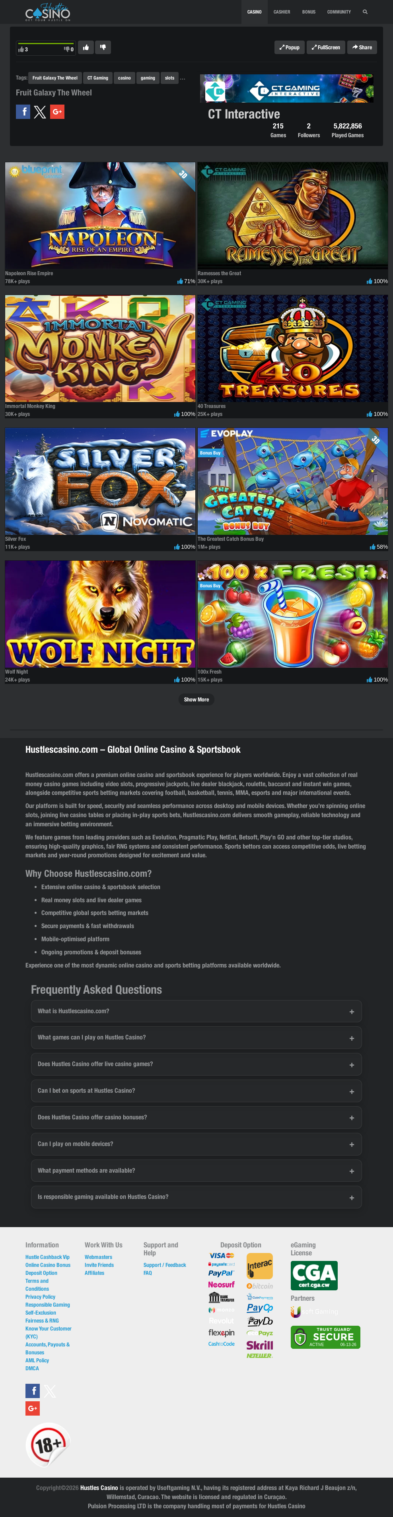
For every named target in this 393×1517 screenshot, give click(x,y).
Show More (196, 699)
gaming (148, 78)
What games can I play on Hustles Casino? (92, 1037)
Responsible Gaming (47, 1304)
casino (124, 78)
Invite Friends (99, 1265)
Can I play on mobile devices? (75, 1144)
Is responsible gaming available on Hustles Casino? (103, 1196)
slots (169, 78)
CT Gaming (98, 78)
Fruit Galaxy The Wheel (55, 78)
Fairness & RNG (42, 1320)
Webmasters (98, 1257)
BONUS (308, 12)
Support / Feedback (165, 1265)
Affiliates (94, 1273)
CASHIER (282, 12)
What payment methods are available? (86, 1170)
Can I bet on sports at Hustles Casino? (86, 1090)
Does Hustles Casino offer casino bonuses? (92, 1117)
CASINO (254, 12)
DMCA (32, 1368)
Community (339, 12)
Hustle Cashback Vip (47, 1257)
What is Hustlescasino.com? (73, 1011)
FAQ (148, 1273)
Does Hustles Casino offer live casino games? (95, 1064)
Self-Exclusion (40, 1312)
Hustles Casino (99, 1488)
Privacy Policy (40, 1297)
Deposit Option (41, 1273)
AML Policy (37, 1360)
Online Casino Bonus (47, 1265)
